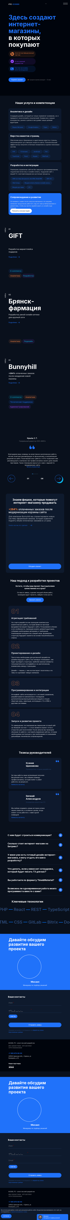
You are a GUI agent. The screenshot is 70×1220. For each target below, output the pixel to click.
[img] (19, 257)
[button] (45, 3)
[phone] (35, 1010)
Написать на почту (18, 784)
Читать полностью (33, 467)
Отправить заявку (35, 1025)
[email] (35, 1160)
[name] (35, 1003)
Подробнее (13, 257)
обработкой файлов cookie (19, 1212)
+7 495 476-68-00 (15, 1053)
